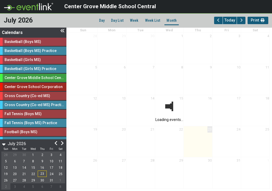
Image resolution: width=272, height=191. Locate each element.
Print (258, 21)
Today (229, 20)
